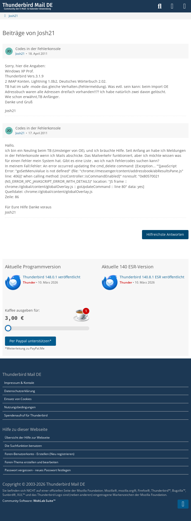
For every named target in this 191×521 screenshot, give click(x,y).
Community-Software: (28, 501)
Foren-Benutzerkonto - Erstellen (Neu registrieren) (39, 454)
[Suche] (160, 6)
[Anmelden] (172, 6)
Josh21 (20, 54)
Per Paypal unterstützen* (30, 341)
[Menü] (185, 6)
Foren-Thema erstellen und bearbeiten (31, 462)
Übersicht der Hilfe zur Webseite (27, 437)
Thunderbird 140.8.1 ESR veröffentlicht (152, 277)
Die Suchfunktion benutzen (23, 446)
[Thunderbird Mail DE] (27, 6)
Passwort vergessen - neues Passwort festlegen (38, 470)
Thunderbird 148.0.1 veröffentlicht (51, 277)
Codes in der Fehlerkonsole (38, 48)
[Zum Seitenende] (183, 504)
